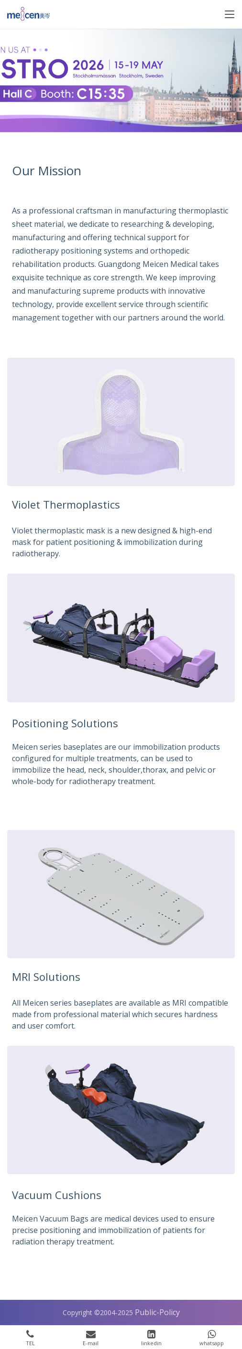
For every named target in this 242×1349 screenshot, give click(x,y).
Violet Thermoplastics (66, 504)
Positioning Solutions (65, 723)
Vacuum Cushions (56, 1195)
